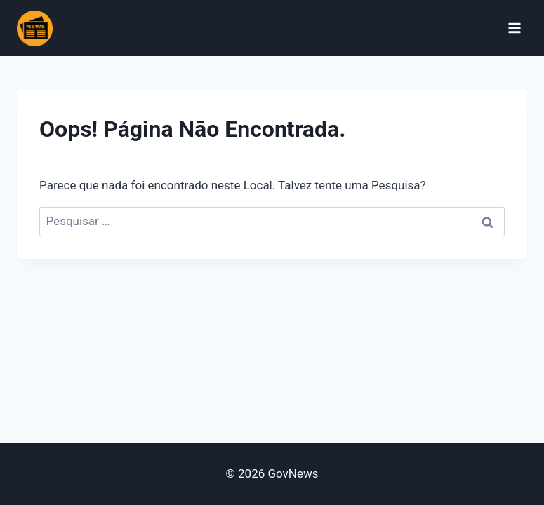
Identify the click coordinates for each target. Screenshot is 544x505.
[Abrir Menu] (514, 28)
